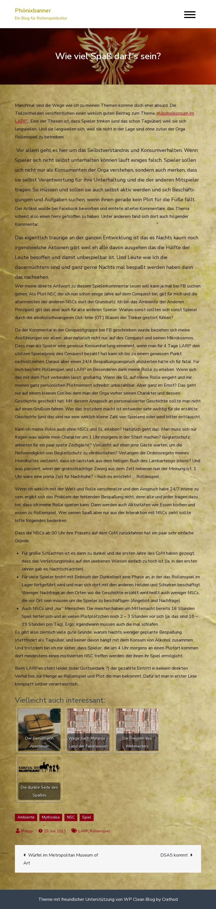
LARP (83, 831)
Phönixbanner (33, 10)
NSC (71, 817)
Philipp (27, 831)
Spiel (86, 817)
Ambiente (26, 817)
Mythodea (51, 817)
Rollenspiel (100, 831)
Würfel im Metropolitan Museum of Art (60, 859)
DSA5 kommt (174, 855)
